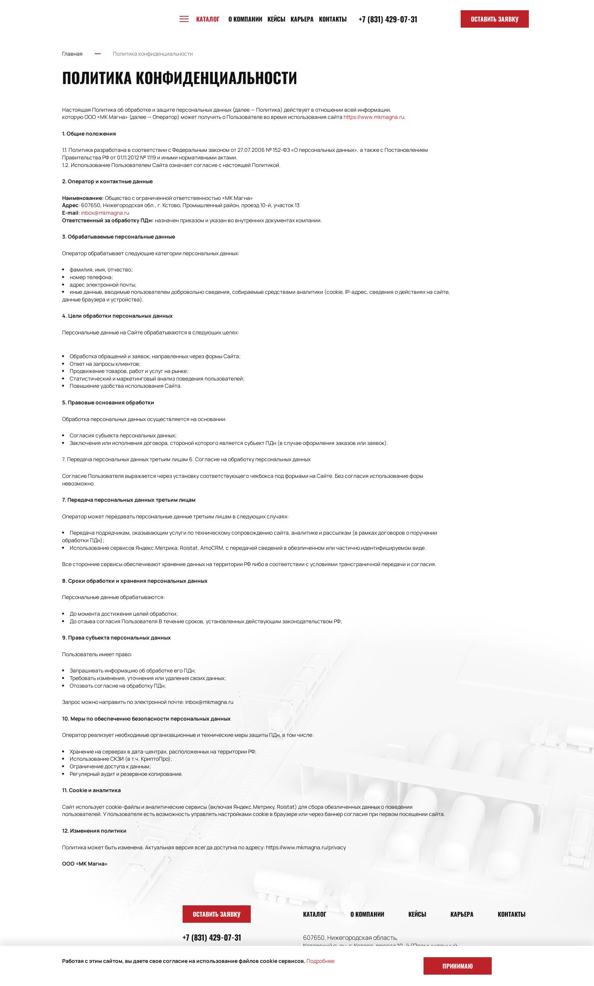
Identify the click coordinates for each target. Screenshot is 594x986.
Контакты (333, 19)
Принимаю (457, 965)
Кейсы (276, 19)
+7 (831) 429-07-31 (388, 19)
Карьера (302, 19)
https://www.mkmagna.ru (374, 116)
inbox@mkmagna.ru (105, 212)
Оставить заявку (495, 18)
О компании (245, 19)
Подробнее (320, 960)
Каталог (314, 914)
